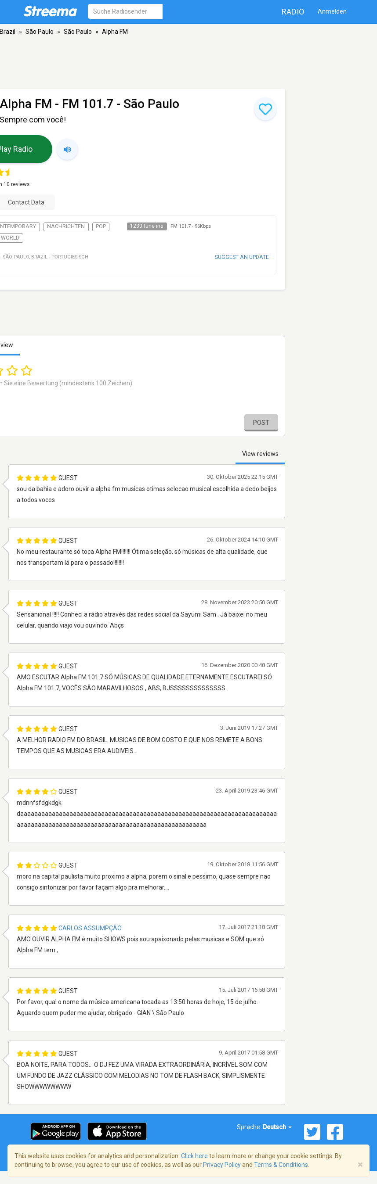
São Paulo (39, 31)
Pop (101, 226)
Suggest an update (242, 257)
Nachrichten (66, 226)
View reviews (260, 453)
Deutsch (277, 1126)
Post (261, 423)
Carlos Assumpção (90, 928)
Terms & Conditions (281, 1164)
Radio (293, 11)
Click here (194, 1155)
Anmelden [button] (332, 11)
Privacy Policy (222, 1164)
